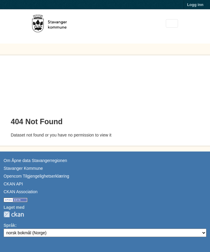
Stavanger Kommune (23, 168)
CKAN (14, 214)
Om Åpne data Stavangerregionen (35, 160)
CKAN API (13, 184)
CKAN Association (21, 191)
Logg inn (195, 4)
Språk (9, 225)
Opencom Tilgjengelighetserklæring (36, 176)
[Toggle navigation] (172, 23)
